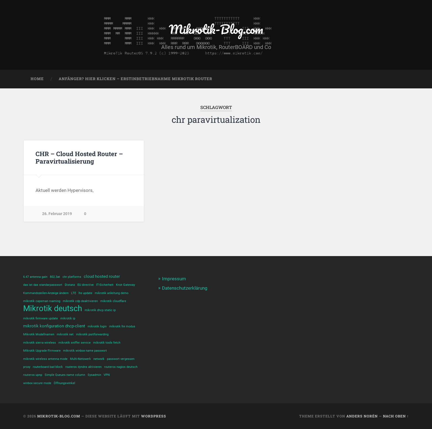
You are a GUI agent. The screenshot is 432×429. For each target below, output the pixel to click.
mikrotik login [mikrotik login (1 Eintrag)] (97, 326)
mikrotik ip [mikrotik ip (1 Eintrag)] (67, 318)
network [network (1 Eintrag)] (98, 359)
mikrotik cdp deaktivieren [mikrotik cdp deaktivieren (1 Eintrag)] (80, 301)
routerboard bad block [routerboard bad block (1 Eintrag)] (48, 367)
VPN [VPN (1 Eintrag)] (107, 375)
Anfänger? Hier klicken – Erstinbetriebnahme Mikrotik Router (135, 78)
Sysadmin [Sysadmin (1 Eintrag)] (94, 375)
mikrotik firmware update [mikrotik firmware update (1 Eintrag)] (40, 318)
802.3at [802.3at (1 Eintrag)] (55, 277)
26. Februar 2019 (57, 213)
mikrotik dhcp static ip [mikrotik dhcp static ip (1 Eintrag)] (100, 310)
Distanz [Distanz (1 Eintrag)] (70, 285)
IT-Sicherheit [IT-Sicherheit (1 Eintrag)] (105, 285)
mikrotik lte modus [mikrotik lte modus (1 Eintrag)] (122, 326)
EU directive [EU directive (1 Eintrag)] (85, 285)
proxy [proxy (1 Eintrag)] (26, 367)
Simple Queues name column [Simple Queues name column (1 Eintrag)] (65, 375)
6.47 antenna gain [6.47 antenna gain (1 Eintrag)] (35, 277)
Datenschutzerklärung (184, 288)
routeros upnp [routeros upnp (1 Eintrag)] (32, 375)
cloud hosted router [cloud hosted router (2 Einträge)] (102, 276)
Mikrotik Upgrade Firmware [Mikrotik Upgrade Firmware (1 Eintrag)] (42, 350)
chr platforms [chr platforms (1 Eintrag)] (72, 277)
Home (37, 78)
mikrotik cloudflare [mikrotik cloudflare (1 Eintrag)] (113, 301)
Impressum (174, 278)
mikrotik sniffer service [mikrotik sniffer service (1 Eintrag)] (74, 342)
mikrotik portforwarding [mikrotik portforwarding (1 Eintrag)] (92, 334)
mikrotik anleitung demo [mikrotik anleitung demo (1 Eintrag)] (111, 293)
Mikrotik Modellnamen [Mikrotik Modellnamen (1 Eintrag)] (38, 334)
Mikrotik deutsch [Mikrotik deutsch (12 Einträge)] (52, 308)
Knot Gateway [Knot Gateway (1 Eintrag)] (125, 285)
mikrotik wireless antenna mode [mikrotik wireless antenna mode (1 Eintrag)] (45, 359)
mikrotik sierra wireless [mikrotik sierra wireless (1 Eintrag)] (39, 342)
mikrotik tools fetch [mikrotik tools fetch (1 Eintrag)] (106, 342)
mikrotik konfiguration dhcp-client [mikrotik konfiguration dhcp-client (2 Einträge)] (54, 326)
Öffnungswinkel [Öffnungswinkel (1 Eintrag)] (64, 383)
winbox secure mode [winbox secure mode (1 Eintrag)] (37, 383)
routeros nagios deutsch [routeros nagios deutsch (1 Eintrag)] (120, 367)
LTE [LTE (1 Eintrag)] (73, 293)
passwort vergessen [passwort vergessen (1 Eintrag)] (120, 359)
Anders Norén (362, 416)
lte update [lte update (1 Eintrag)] (85, 293)
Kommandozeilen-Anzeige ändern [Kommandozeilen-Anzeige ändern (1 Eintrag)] (46, 293)
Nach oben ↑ (396, 416)
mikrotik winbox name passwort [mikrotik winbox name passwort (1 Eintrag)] (85, 350)
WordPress (153, 416)
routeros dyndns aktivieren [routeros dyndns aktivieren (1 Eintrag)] (83, 367)
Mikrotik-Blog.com (216, 29)
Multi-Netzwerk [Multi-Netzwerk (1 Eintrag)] (80, 359)
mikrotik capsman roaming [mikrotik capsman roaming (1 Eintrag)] (41, 301)
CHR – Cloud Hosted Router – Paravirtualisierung (79, 157)
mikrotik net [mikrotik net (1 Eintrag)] (65, 334)
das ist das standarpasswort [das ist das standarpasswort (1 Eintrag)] (42, 285)
